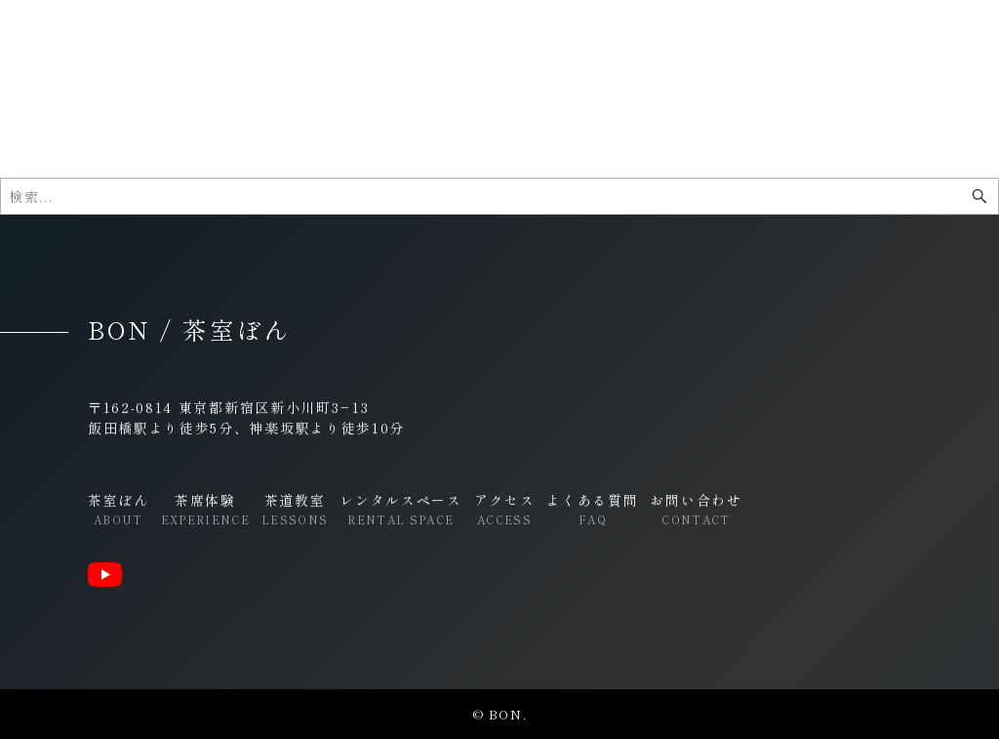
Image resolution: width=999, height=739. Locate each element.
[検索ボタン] (979, 196)
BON (113, 44)
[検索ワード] (499, 196)
